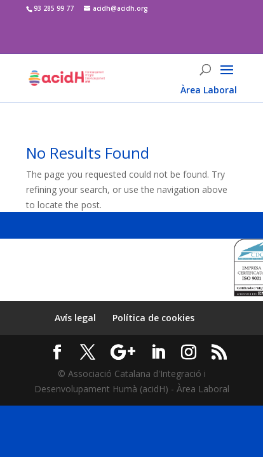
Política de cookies (153, 318)
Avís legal (75, 318)
